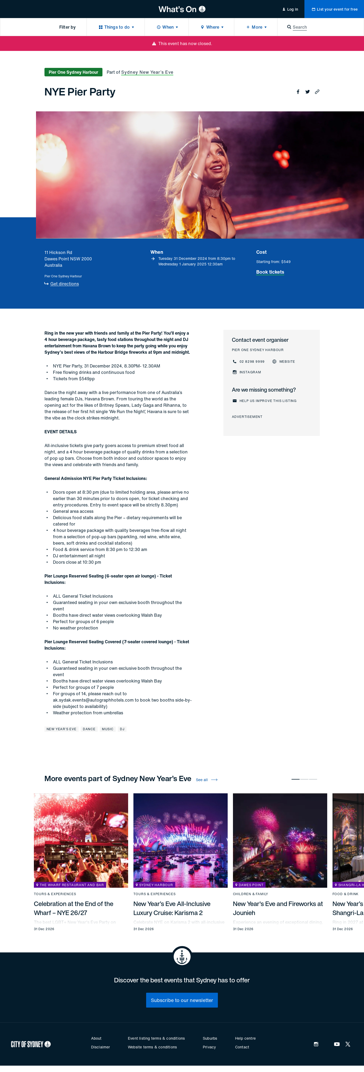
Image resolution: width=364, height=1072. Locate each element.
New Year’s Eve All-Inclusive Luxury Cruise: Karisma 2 (171, 908)
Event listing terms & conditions (156, 1038)
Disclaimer (100, 1047)
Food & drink (345, 894)
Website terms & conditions (152, 1047)
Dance (89, 729)
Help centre (245, 1038)
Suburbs (210, 1038)
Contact (242, 1047)
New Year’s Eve (62, 729)
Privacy (209, 1047)
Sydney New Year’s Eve (147, 72)
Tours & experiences (55, 894)
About (96, 1038)
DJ (122, 729)
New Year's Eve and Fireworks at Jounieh (278, 908)
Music (108, 729)
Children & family (250, 894)
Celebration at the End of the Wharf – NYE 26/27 (73, 908)
